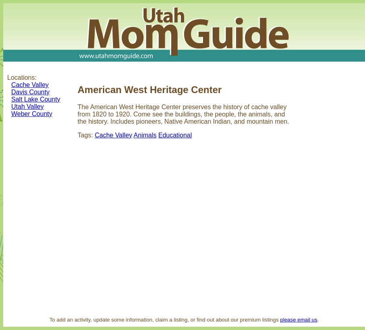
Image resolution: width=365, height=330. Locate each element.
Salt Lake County (35, 99)
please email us (299, 320)
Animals (144, 135)
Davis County (30, 92)
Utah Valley (27, 106)
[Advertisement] (331, 191)
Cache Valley (30, 84)
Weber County (31, 113)
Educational (175, 135)
